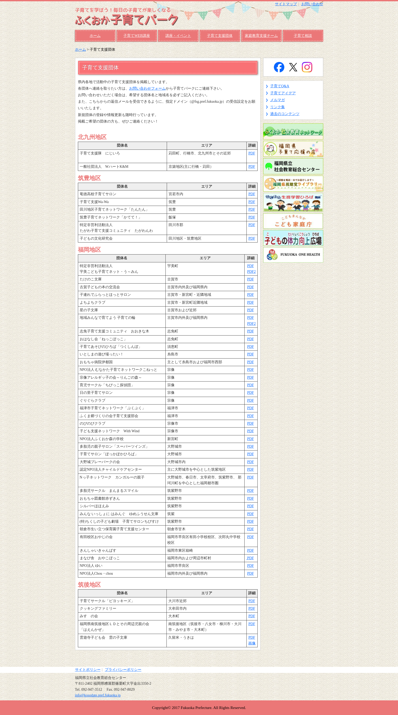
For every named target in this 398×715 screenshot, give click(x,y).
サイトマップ (286, 4)
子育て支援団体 (220, 36)
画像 (252, 643)
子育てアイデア (283, 93)
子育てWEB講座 (136, 36)
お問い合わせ (312, 4)
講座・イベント (178, 36)
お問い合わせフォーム (147, 88)
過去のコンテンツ (284, 114)
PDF (251, 153)
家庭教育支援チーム (261, 36)
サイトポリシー (88, 670)
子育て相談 (303, 36)
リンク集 (277, 107)
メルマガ (277, 100)
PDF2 (251, 272)
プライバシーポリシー (123, 670)
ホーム (95, 36)
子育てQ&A (279, 86)
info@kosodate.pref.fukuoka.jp (98, 695)
